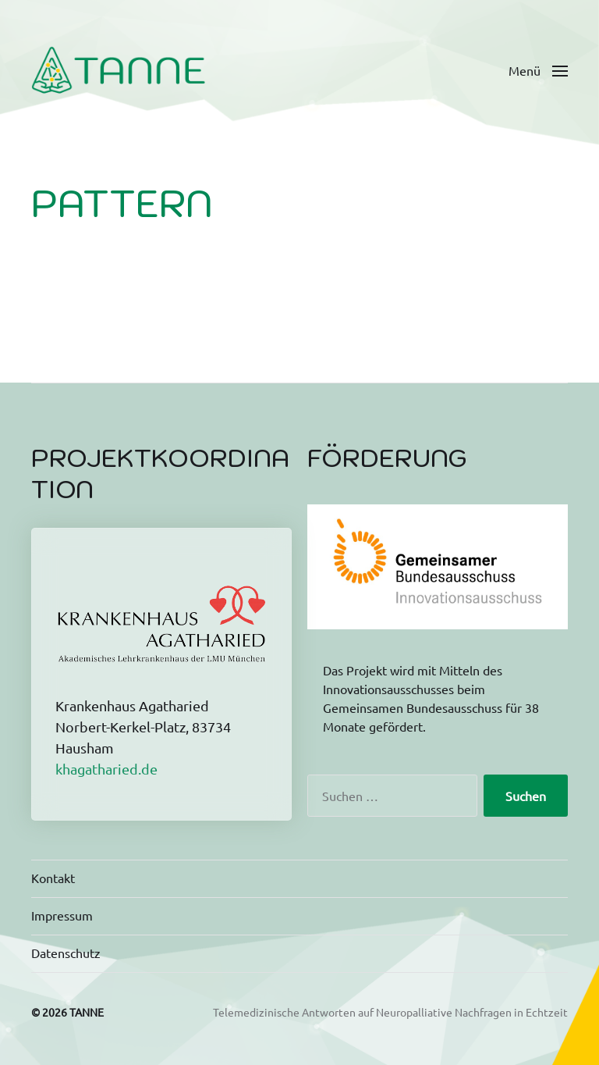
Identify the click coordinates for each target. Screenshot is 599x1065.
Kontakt (53, 877)
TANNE (86, 1012)
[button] (538, 70)
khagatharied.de (106, 768)
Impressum (62, 915)
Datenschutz (66, 952)
